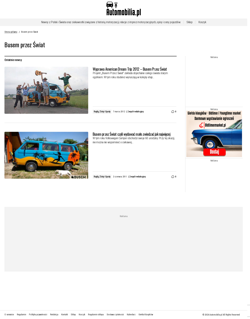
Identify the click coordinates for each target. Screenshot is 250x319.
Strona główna (10, 32)
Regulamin (21, 314)
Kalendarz (131, 314)
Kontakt (64, 314)
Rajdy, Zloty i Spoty (102, 111)
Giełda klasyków (146, 314)
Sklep (189, 22)
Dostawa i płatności (115, 314)
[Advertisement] (215, 82)
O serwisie (9, 314)
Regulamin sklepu (96, 314)
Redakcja (54, 314)
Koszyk (202, 22)
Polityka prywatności (38, 314)
